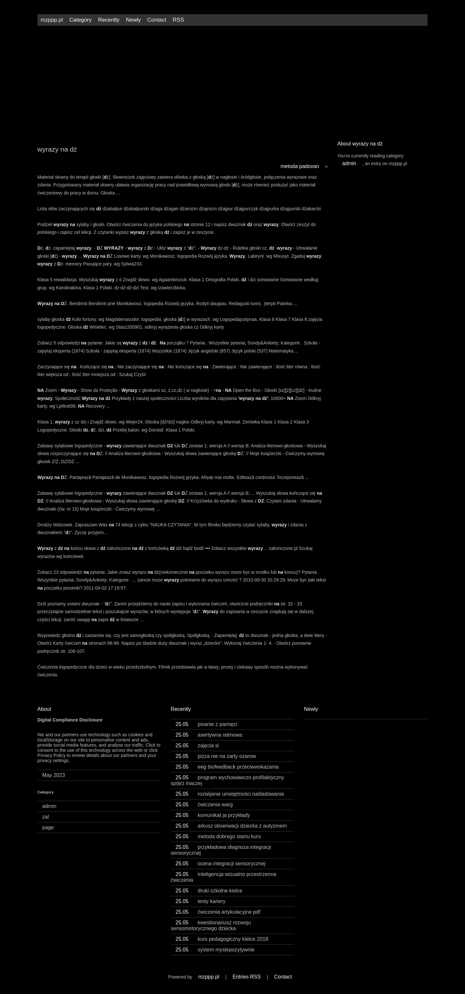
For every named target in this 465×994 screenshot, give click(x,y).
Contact (156, 20)
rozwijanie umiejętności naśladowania (230, 794)
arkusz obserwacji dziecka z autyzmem (231, 826)
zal (45, 817)
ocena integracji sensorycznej (220, 863)
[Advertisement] (232, 80)
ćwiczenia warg (204, 804)
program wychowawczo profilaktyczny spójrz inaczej (227, 780)
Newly (133, 20)
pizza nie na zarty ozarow (216, 756)
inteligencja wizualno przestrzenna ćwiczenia (223, 877)
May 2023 (53, 775)
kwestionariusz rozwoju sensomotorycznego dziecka (211, 925)
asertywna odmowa (209, 735)
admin (349, 163)
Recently (108, 20)
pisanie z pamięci (206, 724)
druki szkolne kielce (209, 890)
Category (80, 20)
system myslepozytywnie (215, 949)
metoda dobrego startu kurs (218, 836)
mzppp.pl (52, 20)
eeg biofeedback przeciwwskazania (227, 767)
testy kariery (201, 901)
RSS (178, 20)
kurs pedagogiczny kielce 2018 (222, 939)
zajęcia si (197, 745)
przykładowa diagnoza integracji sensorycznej (221, 850)
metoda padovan (300, 166)
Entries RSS (246, 976)
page (48, 827)
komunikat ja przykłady (213, 815)
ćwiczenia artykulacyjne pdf (218, 912)
